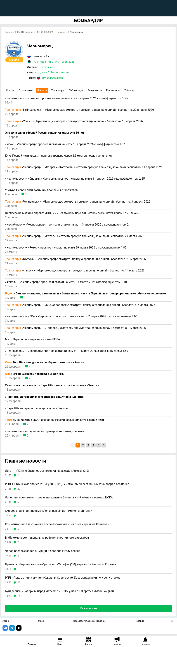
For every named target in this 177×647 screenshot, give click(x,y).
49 (18, 582)
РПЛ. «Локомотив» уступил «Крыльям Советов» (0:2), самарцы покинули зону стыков (63, 577)
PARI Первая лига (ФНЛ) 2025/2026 (35, 32)
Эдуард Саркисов (52, 77)
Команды (62, 32)
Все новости (88, 608)
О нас (41, 621)
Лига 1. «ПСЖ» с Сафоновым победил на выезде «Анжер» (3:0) (47, 470)
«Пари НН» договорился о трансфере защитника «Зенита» (44, 396)
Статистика (26, 90)
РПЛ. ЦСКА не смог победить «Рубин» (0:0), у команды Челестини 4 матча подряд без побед (67, 484)
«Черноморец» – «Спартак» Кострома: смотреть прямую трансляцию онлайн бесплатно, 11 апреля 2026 (83, 167)
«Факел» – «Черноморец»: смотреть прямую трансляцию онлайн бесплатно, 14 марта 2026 (75, 270)
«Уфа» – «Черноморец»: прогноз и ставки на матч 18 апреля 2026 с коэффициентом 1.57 (65, 144)
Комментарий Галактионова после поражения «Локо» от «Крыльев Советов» (57, 524)
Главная (9, 32)
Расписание (113, 90)
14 (18, 596)
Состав (10, 90)
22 (18, 488)
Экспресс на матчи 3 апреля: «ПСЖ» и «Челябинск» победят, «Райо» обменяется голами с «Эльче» (71, 213)
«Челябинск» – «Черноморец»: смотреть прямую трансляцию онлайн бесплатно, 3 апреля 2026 (77, 201)
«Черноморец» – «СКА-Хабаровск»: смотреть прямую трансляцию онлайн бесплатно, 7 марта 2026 (80, 305)
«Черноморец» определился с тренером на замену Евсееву (44, 431)
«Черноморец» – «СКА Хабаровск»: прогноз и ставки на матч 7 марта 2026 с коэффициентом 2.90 (71, 316)
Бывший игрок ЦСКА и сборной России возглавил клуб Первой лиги (54, 419)
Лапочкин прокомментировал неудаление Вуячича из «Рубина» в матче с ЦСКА (59, 497)
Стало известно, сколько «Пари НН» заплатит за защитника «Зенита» (52, 385)
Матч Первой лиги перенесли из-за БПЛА (32, 339)
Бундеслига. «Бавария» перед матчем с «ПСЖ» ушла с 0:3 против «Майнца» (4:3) (59, 591)
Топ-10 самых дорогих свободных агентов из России (44, 362)
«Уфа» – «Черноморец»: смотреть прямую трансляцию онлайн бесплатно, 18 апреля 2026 (74, 121)
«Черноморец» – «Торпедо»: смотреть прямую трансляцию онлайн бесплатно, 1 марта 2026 (75, 328)
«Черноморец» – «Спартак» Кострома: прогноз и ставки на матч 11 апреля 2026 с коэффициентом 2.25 (75, 178)
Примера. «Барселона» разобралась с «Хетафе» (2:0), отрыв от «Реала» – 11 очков (61, 564)
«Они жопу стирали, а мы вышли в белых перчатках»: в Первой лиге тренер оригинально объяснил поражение (85, 293)
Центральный (47, 67)
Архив (6, 621)
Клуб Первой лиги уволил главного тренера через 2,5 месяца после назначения (58, 155)
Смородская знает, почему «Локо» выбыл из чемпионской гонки (48, 510)
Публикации (76, 90)
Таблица (129, 90)
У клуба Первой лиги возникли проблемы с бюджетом (41, 190)
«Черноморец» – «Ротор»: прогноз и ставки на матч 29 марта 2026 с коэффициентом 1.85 (65, 247)
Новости (42, 90)
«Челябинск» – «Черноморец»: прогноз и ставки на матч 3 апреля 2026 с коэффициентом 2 (67, 224)
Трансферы (58, 90)
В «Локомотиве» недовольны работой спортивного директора (47, 537)
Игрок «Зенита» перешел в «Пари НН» (34, 374)
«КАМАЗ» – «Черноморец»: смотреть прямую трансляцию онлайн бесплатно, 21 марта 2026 (75, 259)
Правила (139, 621)
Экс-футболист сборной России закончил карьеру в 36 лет (44, 132)
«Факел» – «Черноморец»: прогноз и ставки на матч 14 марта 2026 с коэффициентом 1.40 (66, 282)
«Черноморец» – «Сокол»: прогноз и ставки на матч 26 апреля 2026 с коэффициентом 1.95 (66, 98)
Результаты (95, 90)
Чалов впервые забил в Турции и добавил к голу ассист (42, 551)
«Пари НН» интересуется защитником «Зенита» (37, 408)
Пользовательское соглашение (89, 621)
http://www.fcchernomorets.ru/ (52, 72)
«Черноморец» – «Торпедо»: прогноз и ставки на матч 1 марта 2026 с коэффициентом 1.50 (66, 351)
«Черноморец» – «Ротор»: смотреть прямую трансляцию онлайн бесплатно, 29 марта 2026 (74, 236)
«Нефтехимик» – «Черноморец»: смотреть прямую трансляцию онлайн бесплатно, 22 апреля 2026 (79, 109)
